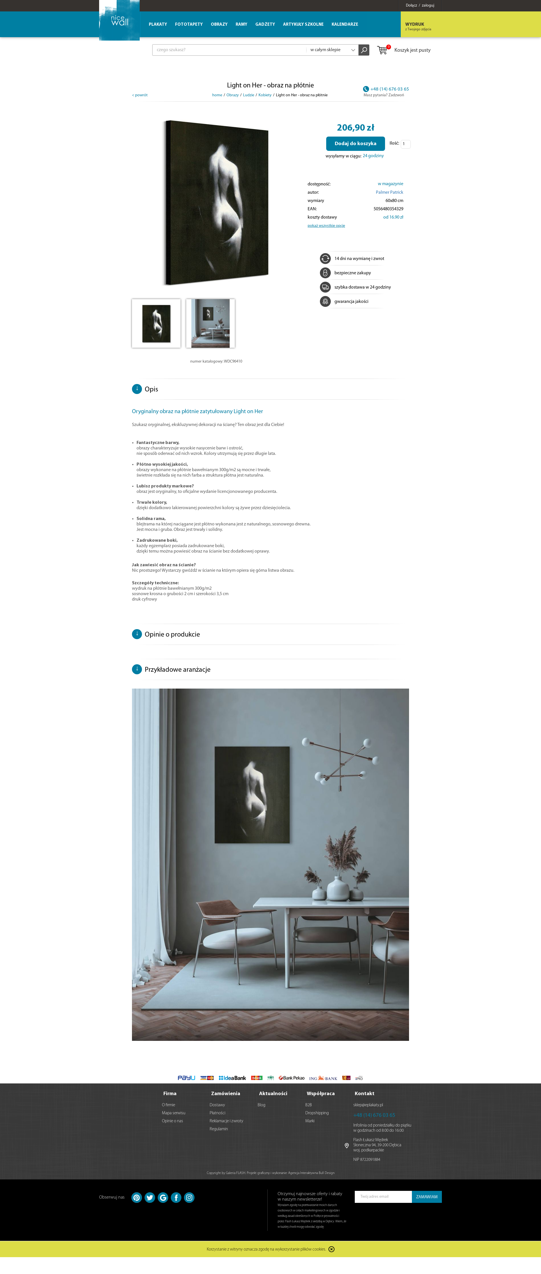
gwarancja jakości (344, 301)
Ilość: (394, 143)
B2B (308, 1105)
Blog (261, 1105)
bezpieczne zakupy (345, 273)
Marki (309, 1121)
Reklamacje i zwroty (226, 1121)
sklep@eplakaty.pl (368, 1105)
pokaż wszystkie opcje (326, 226)
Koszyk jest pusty (403, 50)
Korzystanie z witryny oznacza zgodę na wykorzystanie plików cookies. (266, 1250)
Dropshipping (317, 1113)
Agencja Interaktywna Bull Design (311, 1173)
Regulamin (219, 1129)
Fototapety (189, 25)
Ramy (241, 25)
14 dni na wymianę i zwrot (352, 259)
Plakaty (158, 25)
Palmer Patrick (389, 192)
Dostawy (217, 1105)
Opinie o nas (172, 1121)
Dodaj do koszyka (355, 144)
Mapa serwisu (173, 1113)
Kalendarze (345, 25)
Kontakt (364, 1094)
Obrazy (219, 25)
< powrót (140, 95)
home (217, 95)
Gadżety (265, 25)
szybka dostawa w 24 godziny (355, 287)
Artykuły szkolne (303, 25)
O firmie (168, 1105)
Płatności (217, 1113)
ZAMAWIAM (427, 1197)
